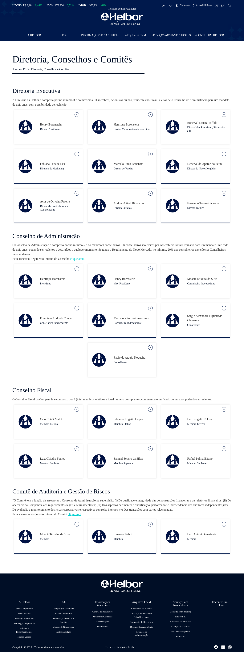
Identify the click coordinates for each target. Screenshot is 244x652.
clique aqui (77, 258)
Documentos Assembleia (141, 626)
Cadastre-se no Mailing (180, 611)
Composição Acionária (63, 608)
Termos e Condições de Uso (120, 647)
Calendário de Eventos (141, 608)
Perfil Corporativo (24, 608)
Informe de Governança (63, 626)
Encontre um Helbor (208, 35)
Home (17, 69)
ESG (65, 35)
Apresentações (102, 621)
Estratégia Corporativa (24, 623)
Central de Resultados (102, 611)
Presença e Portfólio (24, 618)
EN (223, 5)
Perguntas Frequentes (180, 631)
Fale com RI (180, 616)
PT (216, 5)
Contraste (183, 5)
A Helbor (34, 35)
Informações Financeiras (101, 35)
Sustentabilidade (63, 631)
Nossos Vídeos (24, 636)
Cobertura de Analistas (180, 621)
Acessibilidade (202, 5)
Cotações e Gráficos (180, 626)
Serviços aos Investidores (172, 35)
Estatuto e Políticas (63, 613)
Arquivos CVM (136, 35)
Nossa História (24, 613)
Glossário (180, 636)
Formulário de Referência (141, 621)
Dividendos (102, 626)
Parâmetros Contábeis (102, 616)
